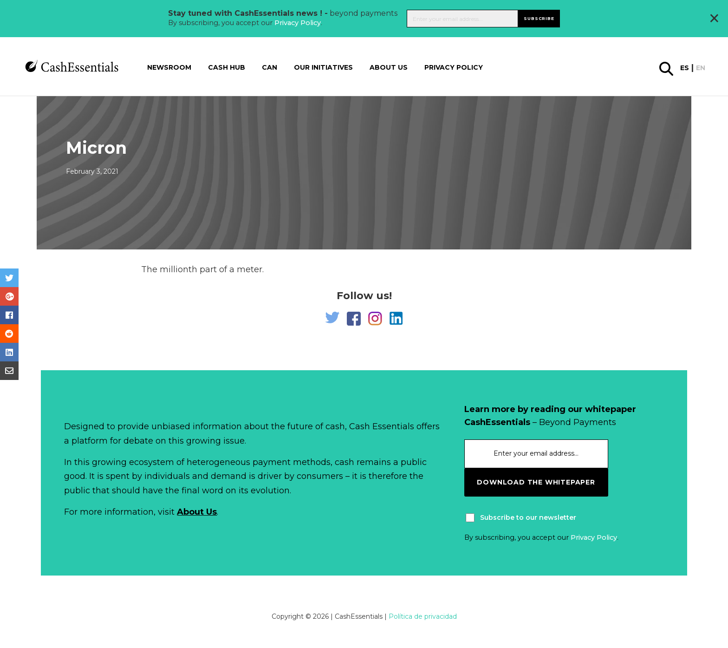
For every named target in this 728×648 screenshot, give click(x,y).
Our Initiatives (323, 67)
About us (389, 67)
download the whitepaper (536, 482)
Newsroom (169, 67)
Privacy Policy (297, 23)
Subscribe (539, 18)
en (700, 68)
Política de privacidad (423, 616)
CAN (269, 67)
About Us (197, 512)
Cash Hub (226, 67)
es (684, 68)
